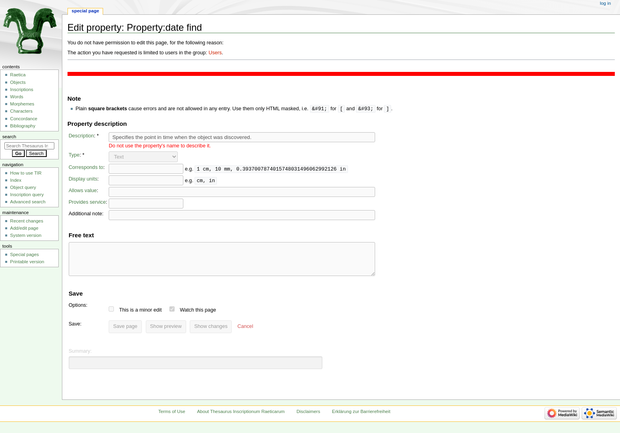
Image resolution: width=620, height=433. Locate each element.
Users (215, 53)
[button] (249, 333)
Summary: (80, 357)
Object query (23, 187)
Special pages (24, 254)
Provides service (87, 202)
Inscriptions (21, 89)
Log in (605, 3)
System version (25, 235)
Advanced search (28, 201)
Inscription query (27, 194)
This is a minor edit (144, 316)
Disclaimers (308, 417)
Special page (85, 10)
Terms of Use (171, 417)
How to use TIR (26, 173)
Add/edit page (24, 228)
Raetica (18, 74)
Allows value (83, 191)
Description (81, 136)
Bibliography (22, 125)
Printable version (27, 261)
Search (9, 136)
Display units (83, 179)
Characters (21, 111)
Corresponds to (86, 168)
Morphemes (22, 103)
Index (15, 180)
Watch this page (202, 316)
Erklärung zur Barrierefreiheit (361, 417)
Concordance (23, 118)
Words (16, 96)
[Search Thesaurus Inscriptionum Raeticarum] (29, 145)
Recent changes (26, 220)
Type (74, 155)
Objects (18, 82)
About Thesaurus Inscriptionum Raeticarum (240, 417)
